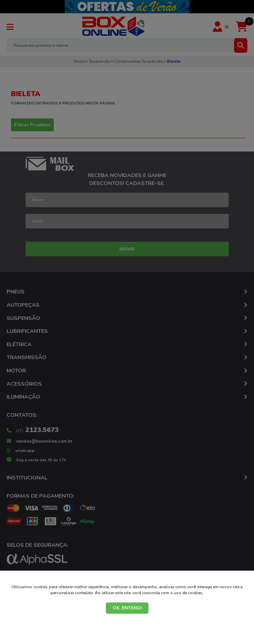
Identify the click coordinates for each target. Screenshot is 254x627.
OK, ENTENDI (127, 608)
